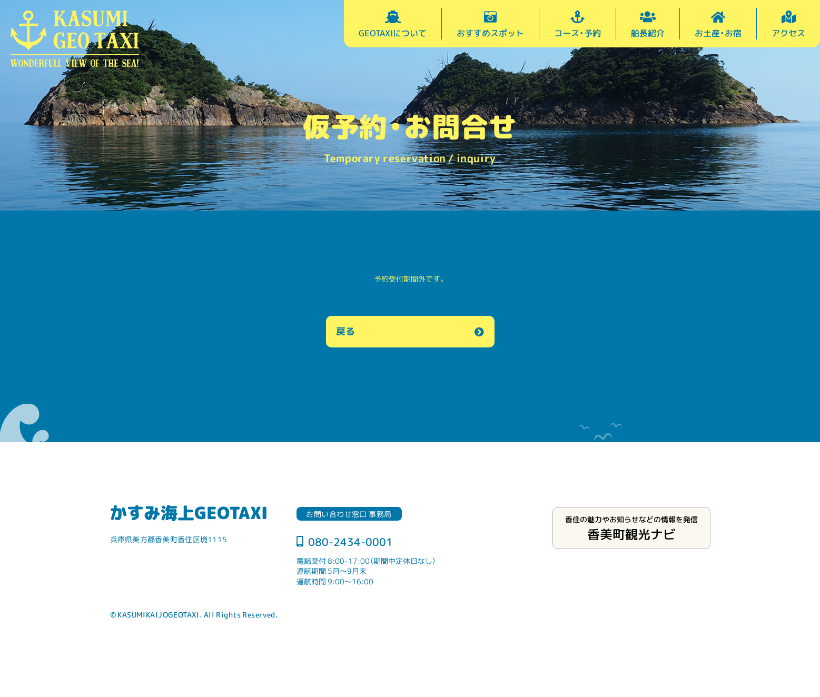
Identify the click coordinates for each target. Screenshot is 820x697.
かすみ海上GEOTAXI (189, 512)
